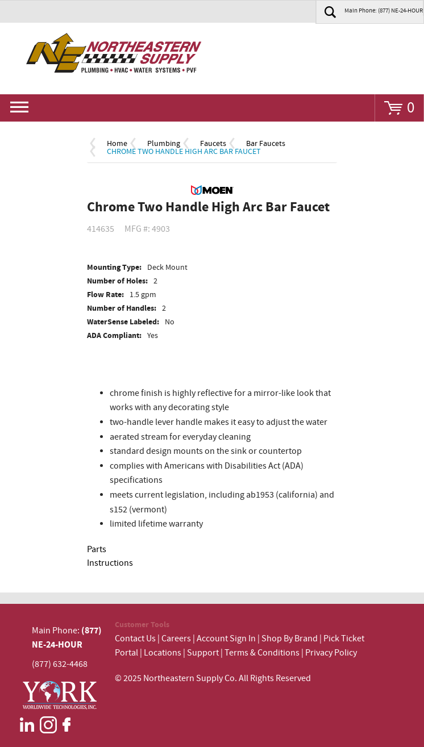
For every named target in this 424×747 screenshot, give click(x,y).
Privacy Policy (331, 653)
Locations (162, 653)
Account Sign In (227, 639)
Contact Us (135, 639)
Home (117, 144)
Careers (176, 639)
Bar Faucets (265, 144)
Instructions (110, 563)
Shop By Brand (289, 639)
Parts (96, 550)
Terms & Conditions (262, 653)
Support (203, 653)
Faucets (213, 144)
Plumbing (163, 144)
